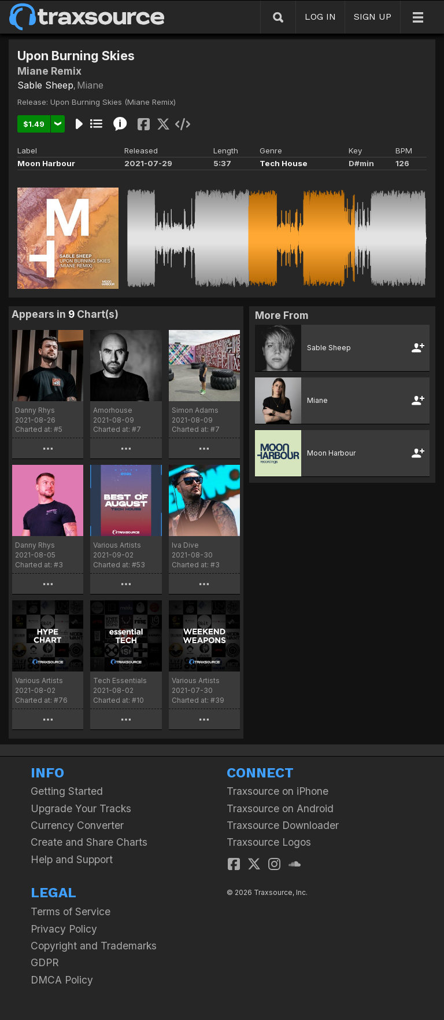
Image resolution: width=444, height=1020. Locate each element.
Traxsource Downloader (283, 825)
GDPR (45, 962)
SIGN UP (372, 16)
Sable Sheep (45, 85)
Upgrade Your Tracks (81, 808)
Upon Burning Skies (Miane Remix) (113, 102)
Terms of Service (70, 911)
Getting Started (67, 791)
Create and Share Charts (89, 842)
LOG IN (320, 16)
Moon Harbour (46, 163)
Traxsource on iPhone (277, 791)
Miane (90, 85)
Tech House (284, 163)
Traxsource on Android (280, 808)
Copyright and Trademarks (94, 946)
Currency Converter (77, 825)
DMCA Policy (62, 980)
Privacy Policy (64, 929)
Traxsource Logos (269, 842)
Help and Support (72, 859)
